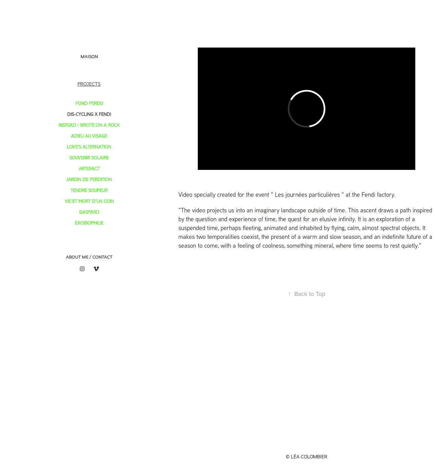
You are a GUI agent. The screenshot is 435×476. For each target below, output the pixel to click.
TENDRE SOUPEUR (89, 190)
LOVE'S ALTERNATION (89, 146)
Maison (89, 56)
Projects (89, 84)
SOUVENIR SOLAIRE (89, 157)
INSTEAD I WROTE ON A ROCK (89, 125)
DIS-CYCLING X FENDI (89, 114)
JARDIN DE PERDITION (89, 179)
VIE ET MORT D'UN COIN (89, 201)
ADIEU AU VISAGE (89, 136)
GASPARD (89, 212)
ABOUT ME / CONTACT (89, 257)
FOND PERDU (89, 103)
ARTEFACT (89, 168)
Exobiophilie (89, 223)
